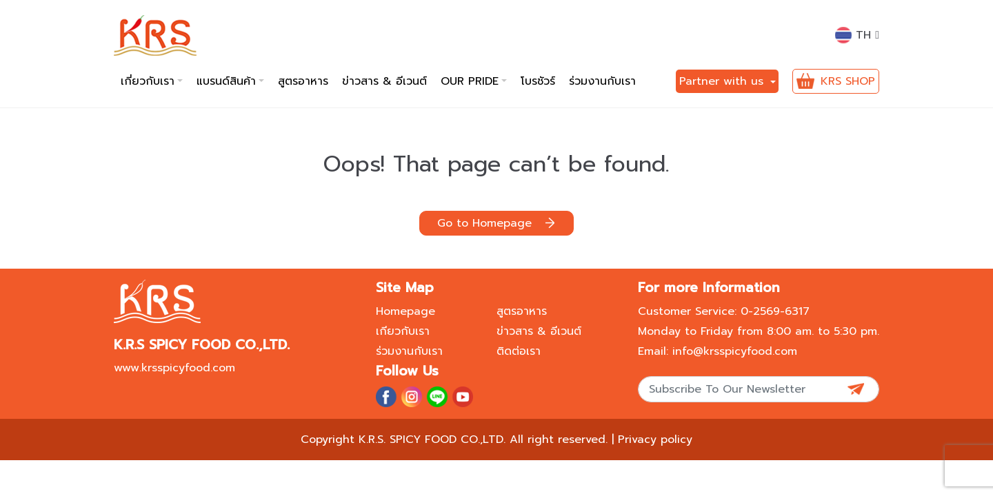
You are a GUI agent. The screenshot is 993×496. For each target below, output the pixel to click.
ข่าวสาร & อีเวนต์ (384, 81)
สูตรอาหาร (303, 81)
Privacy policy (655, 439)
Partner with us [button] (723, 81)
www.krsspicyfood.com (174, 368)
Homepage (405, 311)
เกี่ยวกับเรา (147, 81)
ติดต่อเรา (518, 351)
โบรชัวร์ (538, 81)
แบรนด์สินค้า (226, 81)
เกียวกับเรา (403, 331)
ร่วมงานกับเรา (602, 81)
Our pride (470, 81)
